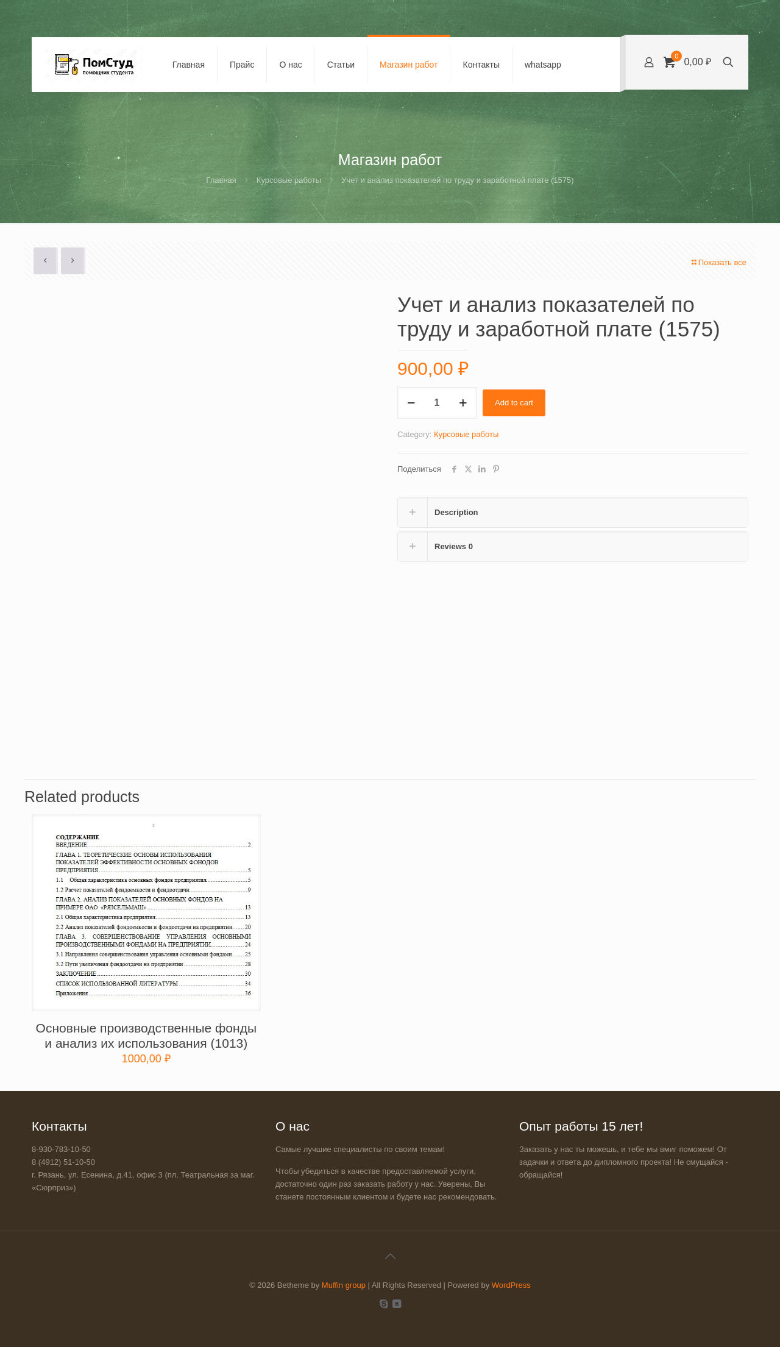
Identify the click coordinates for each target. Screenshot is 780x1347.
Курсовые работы (289, 180)
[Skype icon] (383, 1303)
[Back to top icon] (390, 1256)
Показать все (718, 262)
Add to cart (514, 402)
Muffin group (344, 1285)
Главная (221, 180)
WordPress (511, 1285)
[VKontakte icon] (396, 1303)
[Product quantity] (437, 403)
